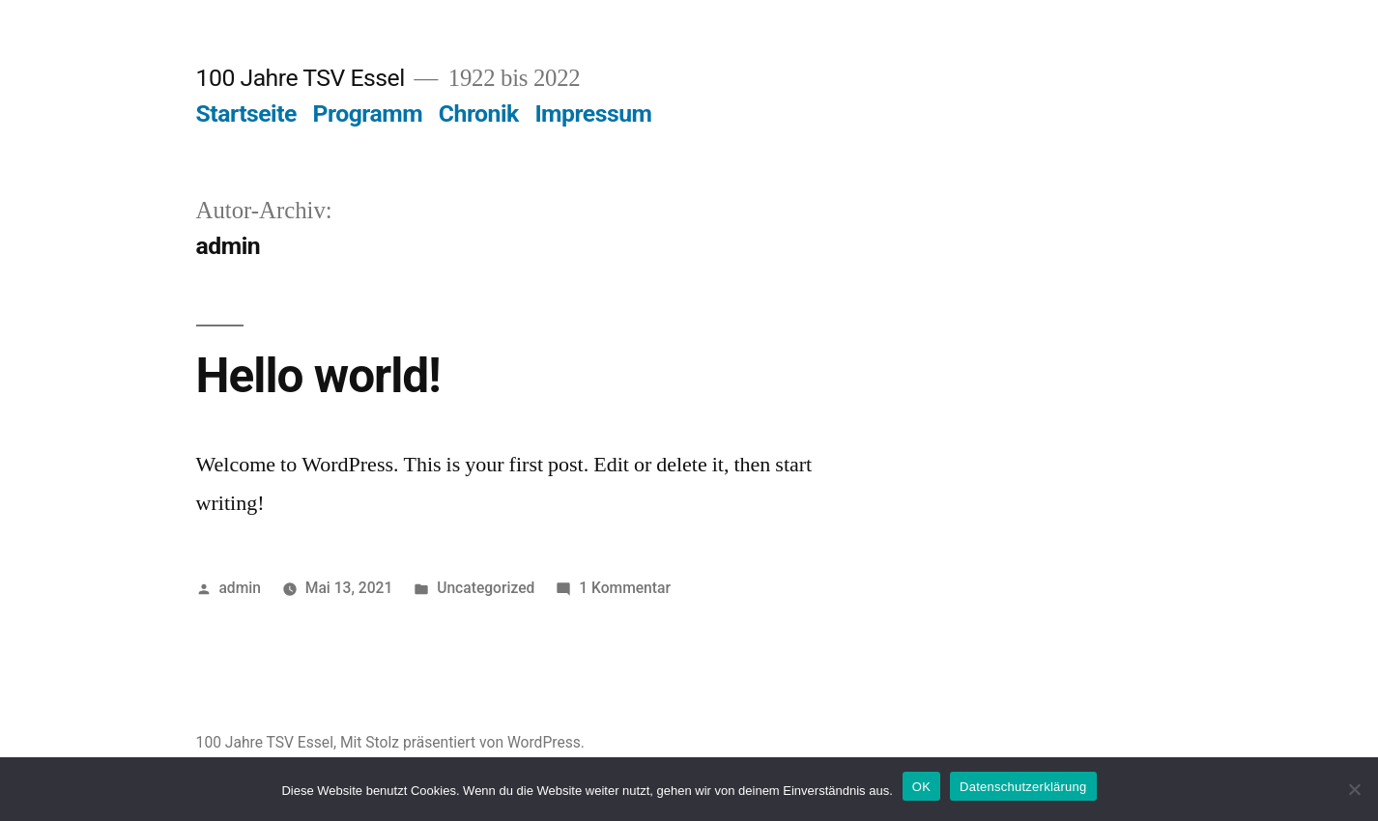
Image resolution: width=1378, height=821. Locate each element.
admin (239, 588)
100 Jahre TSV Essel (300, 78)
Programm (368, 113)
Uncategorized (485, 588)
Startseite (246, 113)
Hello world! (318, 376)
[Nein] (1354, 789)
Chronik (479, 113)
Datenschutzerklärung (1023, 786)
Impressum (592, 113)
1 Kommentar (625, 588)
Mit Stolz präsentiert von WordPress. (462, 742)
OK (921, 786)
